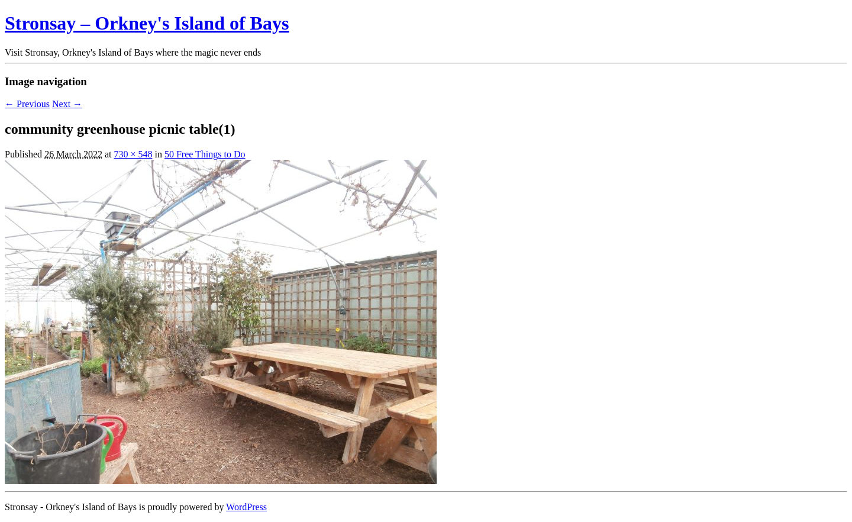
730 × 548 (133, 154)
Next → (67, 104)
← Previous (27, 104)
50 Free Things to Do (205, 154)
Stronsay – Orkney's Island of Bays (147, 23)
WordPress (246, 507)
